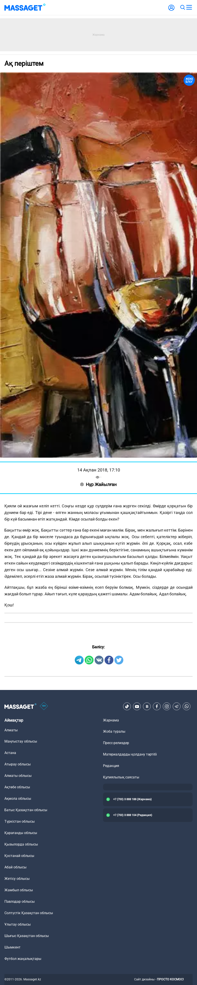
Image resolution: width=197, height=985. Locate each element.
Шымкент (12, 947)
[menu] (189, 7)
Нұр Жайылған (98, 484)
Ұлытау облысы (17, 924)
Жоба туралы (114, 731)
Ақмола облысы (17, 798)
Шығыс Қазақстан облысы (26, 936)
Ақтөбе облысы (17, 787)
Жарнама (111, 720)
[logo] (24, 7)
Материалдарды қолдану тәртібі (130, 754)
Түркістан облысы (19, 821)
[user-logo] (171, 10)
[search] (182, 7)
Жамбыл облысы (18, 890)
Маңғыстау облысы (20, 741)
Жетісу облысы (17, 879)
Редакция (111, 766)
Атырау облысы (17, 764)
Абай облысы (15, 867)
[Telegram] (176, 706)
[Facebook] (157, 706)
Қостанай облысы (19, 856)
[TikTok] (127, 706)
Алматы (11, 730)
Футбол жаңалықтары (22, 959)
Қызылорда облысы (21, 844)
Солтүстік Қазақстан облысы (28, 913)
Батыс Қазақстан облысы (25, 810)
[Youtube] (137, 706)
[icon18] (44, 706)
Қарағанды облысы (20, 833)
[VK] (147, 706)
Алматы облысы (18, 776)
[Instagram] (167, 706)
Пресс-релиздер (116, 743)
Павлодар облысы (19, 901)
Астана (10, 753)
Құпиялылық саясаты (121, 777)
